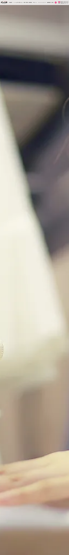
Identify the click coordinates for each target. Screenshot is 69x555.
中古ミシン (35, 2)
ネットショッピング (42, 2)
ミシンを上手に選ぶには (17, 2)
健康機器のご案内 (50, 2)
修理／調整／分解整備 (28, 2)
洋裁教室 (10, 2)
